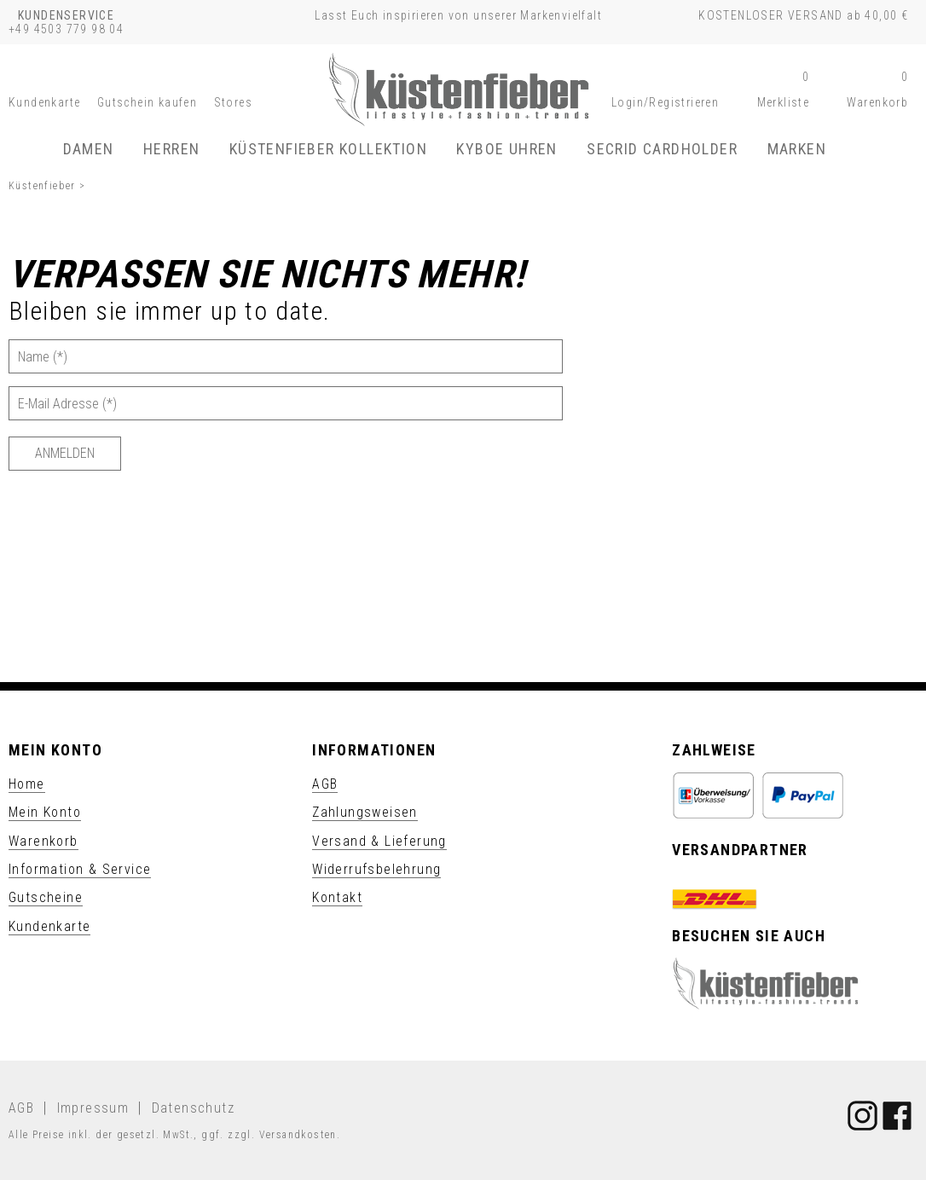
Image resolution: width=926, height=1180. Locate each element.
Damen (88, 149)
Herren (171, 149)
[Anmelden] (65, 454)
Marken (796, 149)
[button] (665, 102)
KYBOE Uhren (506, 149)
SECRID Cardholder (662, 149)
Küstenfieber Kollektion (328, 149)
